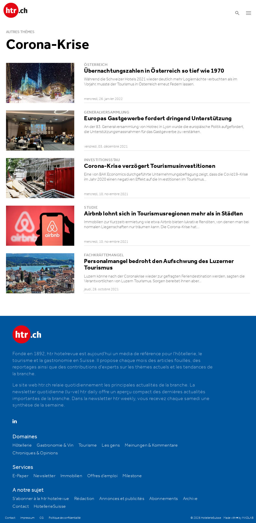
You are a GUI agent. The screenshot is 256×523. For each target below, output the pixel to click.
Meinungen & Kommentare (151, 445)
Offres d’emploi (102, 475)
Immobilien (71, 475)
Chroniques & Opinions (35, 453)
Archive (190, 498)
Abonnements (163, 498)
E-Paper (20, 475)
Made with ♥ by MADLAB (239, 517)
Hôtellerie (22, 445)
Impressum (27, 517)
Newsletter (45, 475)
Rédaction (84, 498)
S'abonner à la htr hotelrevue (40, 498)
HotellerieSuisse (50, 506)
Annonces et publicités (121, 498)
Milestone (132, 475)
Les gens (111, 445)
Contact (20, 506)
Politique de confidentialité (64, 517)
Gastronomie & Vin (55, 445)
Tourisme (87, 445)
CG (42, 517)
